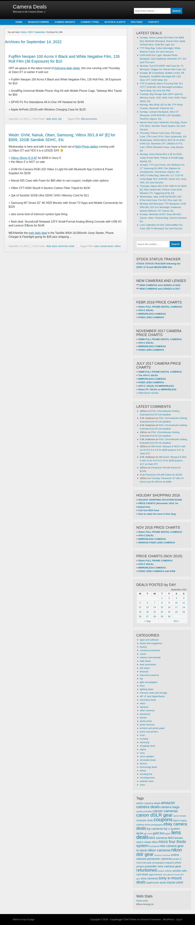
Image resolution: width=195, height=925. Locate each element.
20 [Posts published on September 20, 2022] (147, 612)
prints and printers (149, 731)
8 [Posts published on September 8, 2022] (162, 602)
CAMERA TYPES (90, 22)
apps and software (149, 639)
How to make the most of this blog (157, 514)
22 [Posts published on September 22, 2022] (162, 612)
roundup (144, 738)
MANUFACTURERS (38, 22)
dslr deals (145, 668)
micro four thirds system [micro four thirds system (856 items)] (161, 843)
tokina (143, 770)
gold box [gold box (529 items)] (159, 833)
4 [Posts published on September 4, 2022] (183, 598)
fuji (60, 119)
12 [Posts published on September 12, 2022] (140, 607)
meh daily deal (38, 232)
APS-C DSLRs (146, 310)
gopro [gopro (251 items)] (168, 833)
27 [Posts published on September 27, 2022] (147, 616)
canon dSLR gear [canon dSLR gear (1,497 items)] (154, 815)
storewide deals (148, 760)
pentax (143, 717)
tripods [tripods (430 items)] (171, 882)
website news (147, 781)
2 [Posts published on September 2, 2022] (169, 598)
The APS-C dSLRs (148, 375)
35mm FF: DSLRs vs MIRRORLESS (157, 389)
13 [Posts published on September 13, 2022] (147, 607)
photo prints (146, 721)
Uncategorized (147, 777)
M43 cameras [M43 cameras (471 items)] (158, 838)
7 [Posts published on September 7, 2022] (154, 602)
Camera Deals (30, 7)
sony (142, 753)
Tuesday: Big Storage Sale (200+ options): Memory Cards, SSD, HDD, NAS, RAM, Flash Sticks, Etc (163, 98)
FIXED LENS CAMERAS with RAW (156, 571)
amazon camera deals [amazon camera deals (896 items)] (155, 805)
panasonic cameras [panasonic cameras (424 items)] (159, 858)
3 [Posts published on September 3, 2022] (176, 598)
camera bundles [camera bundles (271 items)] (144, 811)
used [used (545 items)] (179, 882)
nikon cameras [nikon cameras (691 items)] (159, 850)
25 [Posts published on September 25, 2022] (183, 612)
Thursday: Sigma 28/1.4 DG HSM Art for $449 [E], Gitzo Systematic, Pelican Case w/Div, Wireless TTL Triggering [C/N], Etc (163, 189)
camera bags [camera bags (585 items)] (170, 807)
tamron (143, 763)
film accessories (89, 119)
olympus (144, 707)
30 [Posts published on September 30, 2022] (169, 616)
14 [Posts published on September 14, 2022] (154, 607)
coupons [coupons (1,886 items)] (163, 819)
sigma (143, 749)
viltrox (117, 246)
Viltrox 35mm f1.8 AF (24, 157)
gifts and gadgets (148, 682)
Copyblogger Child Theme (123, 919)
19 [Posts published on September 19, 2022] (140, 612)
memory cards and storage (153, 692)
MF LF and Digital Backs (152, 696)
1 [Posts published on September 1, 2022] (162, 598)
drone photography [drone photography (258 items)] (154, 825)
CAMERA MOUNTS (65, 22)
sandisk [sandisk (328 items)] (176, 870)
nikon (142, 703)
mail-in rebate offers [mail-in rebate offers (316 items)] (147, 842)
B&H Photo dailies (86, 146)
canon (143, 654)
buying (143, 647)
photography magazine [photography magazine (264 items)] (163, 863)
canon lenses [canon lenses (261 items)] (179, 816)
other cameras (147, 710)
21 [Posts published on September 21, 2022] (154, 612)
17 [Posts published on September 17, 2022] (176, 607)
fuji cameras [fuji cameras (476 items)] (155, 828)
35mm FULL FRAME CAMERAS (155, 560)
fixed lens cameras (149, 675)
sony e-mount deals (103, 246)
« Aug (147, 621)
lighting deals (146, 689)
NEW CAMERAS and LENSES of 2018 (160, 285)
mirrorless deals (66, 246)
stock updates (147, 756)
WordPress (168, 919)
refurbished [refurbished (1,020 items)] (146, 870)
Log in (179, 919)
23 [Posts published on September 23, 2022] (169, 612)
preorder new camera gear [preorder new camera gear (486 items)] (163, 866)
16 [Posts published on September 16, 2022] (169, 607)
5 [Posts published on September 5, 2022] (140, 602)
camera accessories (150, 650)
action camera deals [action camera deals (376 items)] (148, 803)
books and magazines (151, 643)
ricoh (142, 735)
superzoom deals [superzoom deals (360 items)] (156, 882)
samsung (144, 742)
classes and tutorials (150, 657)
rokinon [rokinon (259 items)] (168, 871)
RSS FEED (136, 22)
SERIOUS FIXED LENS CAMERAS (156, 542)
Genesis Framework (150, 919)
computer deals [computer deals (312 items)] (144, 820)
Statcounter (142, 900)
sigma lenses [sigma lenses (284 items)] (155, 874)
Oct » (176, 621)
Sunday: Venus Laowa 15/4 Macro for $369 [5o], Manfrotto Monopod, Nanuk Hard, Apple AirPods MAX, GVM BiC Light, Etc (162, 41)
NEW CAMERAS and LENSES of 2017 (160, 288)
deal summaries (148, 664)
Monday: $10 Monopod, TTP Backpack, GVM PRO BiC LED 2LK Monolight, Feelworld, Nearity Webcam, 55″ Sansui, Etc (163, 207)
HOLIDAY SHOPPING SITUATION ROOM (160, 499)
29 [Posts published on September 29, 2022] (162, 616)
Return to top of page (23, 919)
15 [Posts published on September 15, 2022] (162, 607)
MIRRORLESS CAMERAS (152, 314)
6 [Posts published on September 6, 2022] (147, 602)
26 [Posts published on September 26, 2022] (140, 616)
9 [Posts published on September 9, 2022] (169, 602)
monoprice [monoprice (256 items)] (154, 846)
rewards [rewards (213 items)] (160, 871)
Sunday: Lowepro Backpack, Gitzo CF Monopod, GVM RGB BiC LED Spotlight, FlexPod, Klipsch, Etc (160, 115)
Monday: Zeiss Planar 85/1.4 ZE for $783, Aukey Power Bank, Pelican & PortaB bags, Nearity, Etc (162, 158)
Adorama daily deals (67, 68)
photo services (147, 724)
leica (142, 685)
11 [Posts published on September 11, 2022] (183, 602)
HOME (19, 22)
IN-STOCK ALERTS (114, 22)
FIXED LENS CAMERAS (151, 317)
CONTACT (153, 22)
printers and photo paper (152, 728)
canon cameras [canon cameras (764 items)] (165, 811)
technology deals (148, 767)
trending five (146, 774)
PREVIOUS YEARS (148, 393)
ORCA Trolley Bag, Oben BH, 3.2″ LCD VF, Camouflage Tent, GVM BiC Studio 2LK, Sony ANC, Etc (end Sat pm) (163, 179)
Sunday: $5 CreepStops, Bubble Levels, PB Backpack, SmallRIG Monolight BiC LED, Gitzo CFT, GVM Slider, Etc (162, 76)
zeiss (142, 784)
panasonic (145, 714)
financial (144, 671)
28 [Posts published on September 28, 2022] (154, 616)
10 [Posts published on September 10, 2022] (176, 602)
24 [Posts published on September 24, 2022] (176, 612)
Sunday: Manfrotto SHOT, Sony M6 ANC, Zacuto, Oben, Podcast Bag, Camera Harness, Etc (163, 218)
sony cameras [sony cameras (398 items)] (149, 878)
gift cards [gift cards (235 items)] (148, 834)
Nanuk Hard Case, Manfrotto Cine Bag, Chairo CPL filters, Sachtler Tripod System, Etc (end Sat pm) (163, 126)
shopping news (147, 746)
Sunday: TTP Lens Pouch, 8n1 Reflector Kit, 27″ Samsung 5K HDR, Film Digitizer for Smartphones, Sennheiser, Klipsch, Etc (162, 168)
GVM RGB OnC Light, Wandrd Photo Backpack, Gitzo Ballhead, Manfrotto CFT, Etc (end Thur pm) (163, 59)
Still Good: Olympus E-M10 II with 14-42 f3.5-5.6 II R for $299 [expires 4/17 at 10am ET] (163, 450)
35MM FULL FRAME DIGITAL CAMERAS (160, 339)
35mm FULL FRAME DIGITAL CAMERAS (160, 306)
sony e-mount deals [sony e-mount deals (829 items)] (159, 880)
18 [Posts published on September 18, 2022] (183, 607)
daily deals (51, 119)
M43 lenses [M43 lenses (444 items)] (175, 838)
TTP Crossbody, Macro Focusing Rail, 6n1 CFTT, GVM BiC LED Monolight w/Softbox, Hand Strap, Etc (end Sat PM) (161, 87)
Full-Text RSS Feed (148, 510)
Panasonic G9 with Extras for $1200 (163, 474)
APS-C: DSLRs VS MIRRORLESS (156, 386)
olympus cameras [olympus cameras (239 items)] (162, 855)
